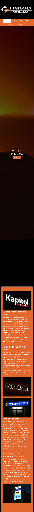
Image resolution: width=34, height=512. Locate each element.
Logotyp (12, 24)
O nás (15, 21)
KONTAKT (17, 157)
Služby (7, 21)
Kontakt (21, 24)
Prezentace (25, 21)
